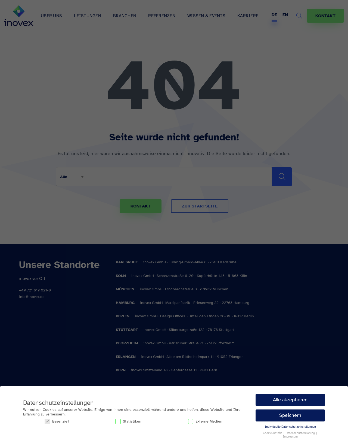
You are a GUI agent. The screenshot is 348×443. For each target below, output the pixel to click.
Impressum (290, 436)
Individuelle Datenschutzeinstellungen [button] (290, 427)
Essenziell (57, 421)
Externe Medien (205, 421)
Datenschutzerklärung (301, 433)
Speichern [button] (290, 415)
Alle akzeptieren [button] (290, 400)
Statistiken (128, 421)
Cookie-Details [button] (273, 433)
